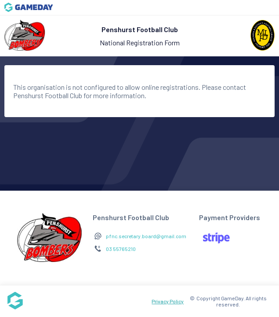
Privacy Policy (168, 301)
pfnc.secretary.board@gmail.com (146, 236)
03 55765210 (121, 249)
